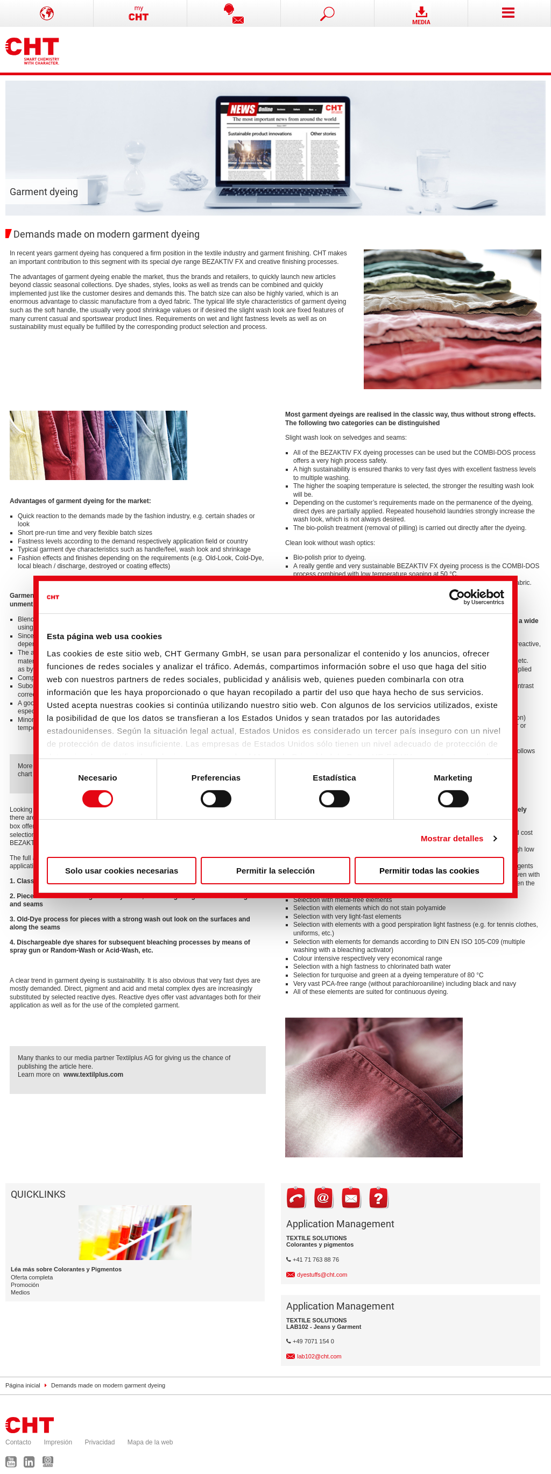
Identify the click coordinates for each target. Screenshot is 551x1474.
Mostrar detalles (452, 838)
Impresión (58, 1442)
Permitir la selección (275, 870)
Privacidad (99, 1442)
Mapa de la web (150, 1442)
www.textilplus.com (93, 1074)
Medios (20, 1292)
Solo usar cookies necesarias (121, 870)
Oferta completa (32, 1277)
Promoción (25, 1285)
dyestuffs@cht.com (322, 1274)
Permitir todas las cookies (429, 870)
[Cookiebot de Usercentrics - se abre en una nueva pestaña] (457, 597)
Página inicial (22, 1385)
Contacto (18, 1442)
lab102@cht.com (319, 1356)
